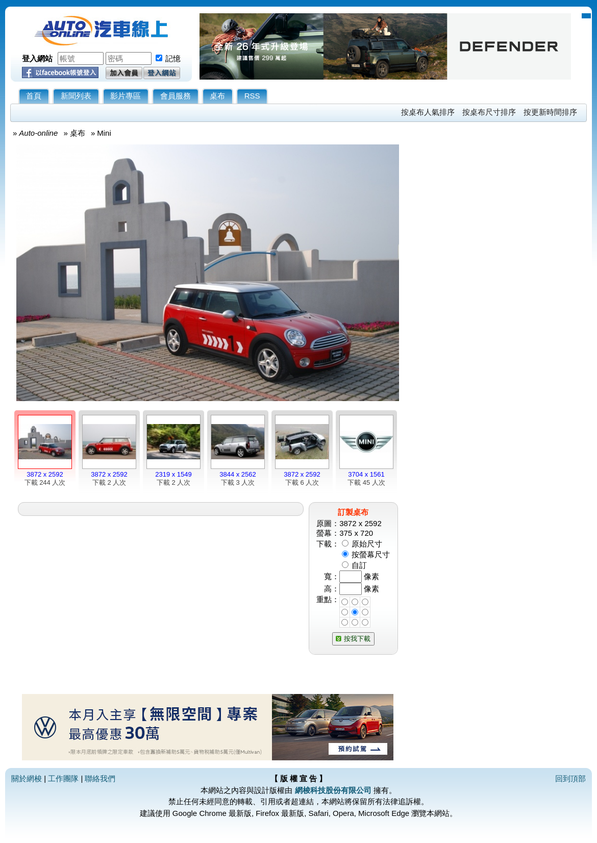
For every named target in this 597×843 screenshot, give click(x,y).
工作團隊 (63, 778)
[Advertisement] (496, 284)
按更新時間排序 (550, 112)
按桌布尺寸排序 (489, 112)
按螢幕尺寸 (371, 554)
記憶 (173, 58)
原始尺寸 (367, 543)
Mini (104, 133)
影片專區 (125, 95)
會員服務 (175, 95)
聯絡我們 (100, 778)
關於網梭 (26, 778)
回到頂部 (570, 778)
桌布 (217, 95)
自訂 (359, 565)
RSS (252, 95)
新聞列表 (76, 95)
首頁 (33, 95)
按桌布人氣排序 (428, 112)
